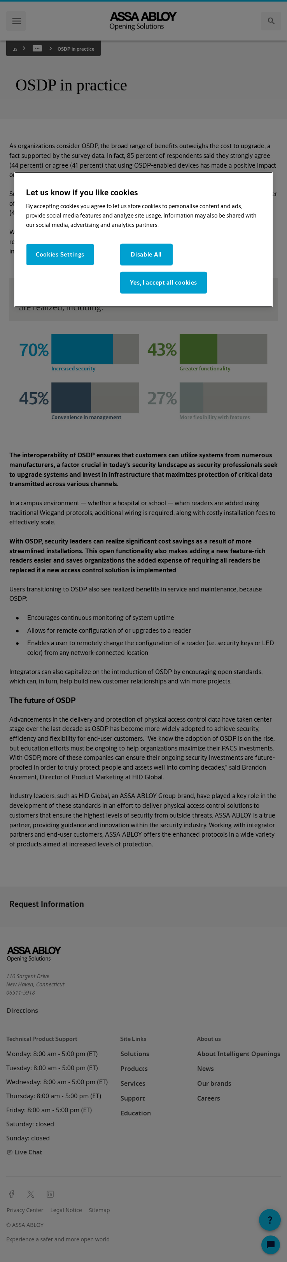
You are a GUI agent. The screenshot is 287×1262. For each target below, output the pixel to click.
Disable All (146, 254)
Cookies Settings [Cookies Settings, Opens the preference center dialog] (60, 254)
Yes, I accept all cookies (164, 282)
